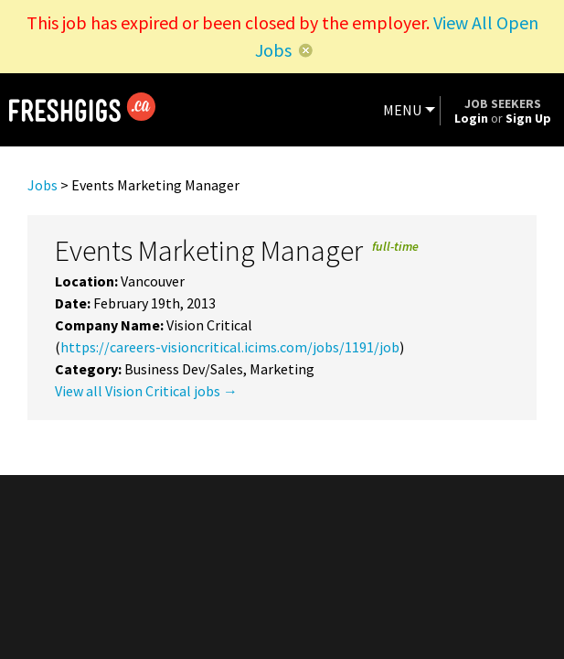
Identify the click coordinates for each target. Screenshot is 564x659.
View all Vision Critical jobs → (146, 391)
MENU (402, 110)
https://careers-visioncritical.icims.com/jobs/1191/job (229, 347)
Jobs (42, 185)
